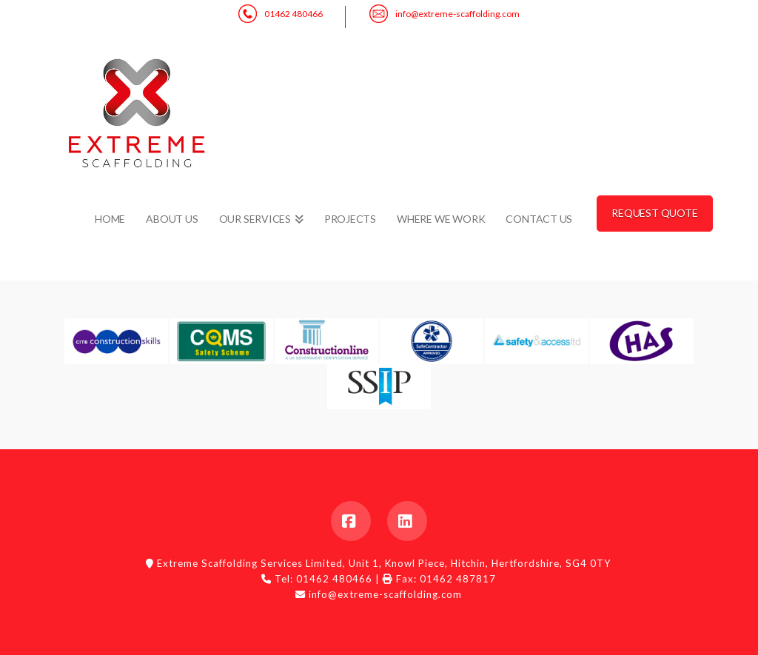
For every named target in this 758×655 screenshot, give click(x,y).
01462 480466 (293, 13)
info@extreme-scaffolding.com (457, 13)
